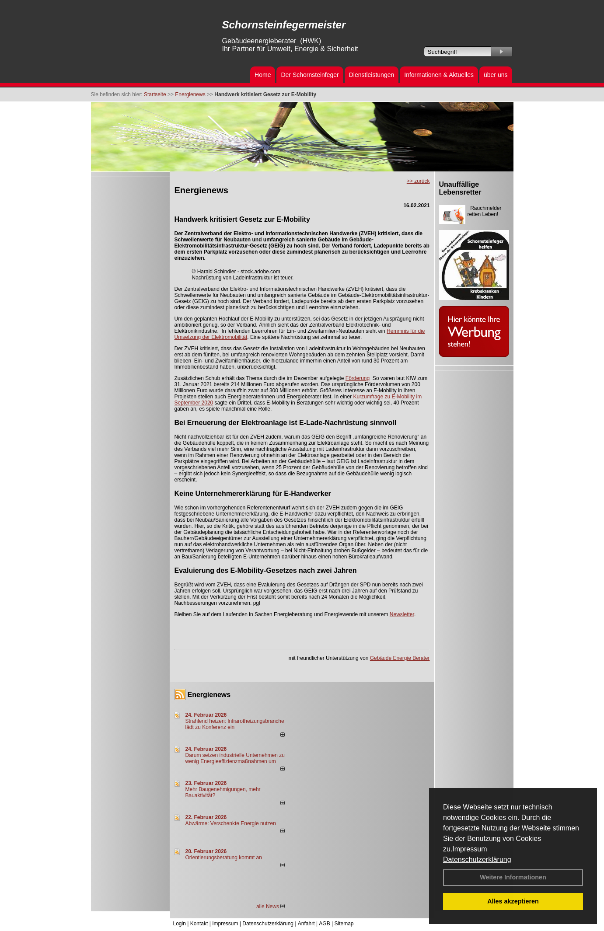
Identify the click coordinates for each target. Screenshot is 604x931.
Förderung (358, 378)
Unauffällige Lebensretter (460, 188)
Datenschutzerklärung (477, 859)
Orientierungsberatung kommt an (223, 857)
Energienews (209, 694)
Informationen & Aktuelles (439, 74)
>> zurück (418, 181)
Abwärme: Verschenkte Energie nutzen (230, 823)
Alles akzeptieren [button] (513, 901)
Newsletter (402, 614)
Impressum (469, 849)
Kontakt (199, 924)
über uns (495, 74)
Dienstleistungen (372, 74)
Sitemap (343, 924)
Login (179, 924)
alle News (270, 906)
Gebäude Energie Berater (400, 658)
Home (263, 74)
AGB (324, 924)
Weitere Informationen (513, 877)
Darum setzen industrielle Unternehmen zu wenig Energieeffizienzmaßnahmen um (235, 758)
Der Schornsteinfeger (310, 74)
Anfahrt (306, 924)
